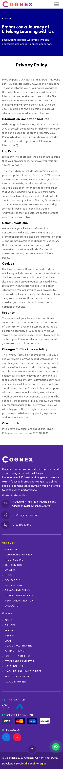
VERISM (9, 635)
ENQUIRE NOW (13, 585)
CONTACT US (12, 580)
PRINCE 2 (10, 625)
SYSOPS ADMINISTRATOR (19, 661)
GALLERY (10, 569)
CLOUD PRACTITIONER (18, 645)
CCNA (8, 620)
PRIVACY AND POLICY (17, 590)
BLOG (8, 575)
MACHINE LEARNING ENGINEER (23, 671)
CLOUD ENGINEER (15, 681)
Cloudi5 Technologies (32, 763)
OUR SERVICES (13, 564)
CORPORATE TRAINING (18, 554)
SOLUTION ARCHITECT (18, 656)
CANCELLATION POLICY (19, 595)
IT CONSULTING (14, 559)
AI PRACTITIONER (15, 650)
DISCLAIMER (12, 605)
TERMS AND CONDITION (19, 600)
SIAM (8, 640)
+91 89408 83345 (21, 524)
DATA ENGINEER (14, 666)
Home (8, 18)
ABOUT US (11, 549)
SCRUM (9, 630)
